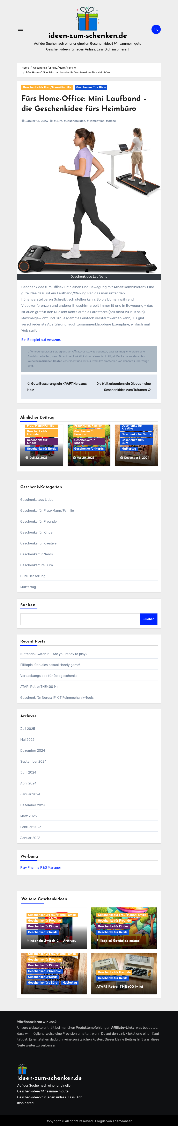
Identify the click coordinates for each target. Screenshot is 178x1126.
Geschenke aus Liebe (36, 498)
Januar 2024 (30, 793)
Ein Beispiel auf (33, 340)
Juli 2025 (27, 727)
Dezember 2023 (32, 804)
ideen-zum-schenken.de (88, 36)
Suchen (28, 604)
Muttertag (129, 449)
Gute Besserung (32, 575)
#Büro (58, 121)
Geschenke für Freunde (37, 433)
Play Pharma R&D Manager (40, 866)
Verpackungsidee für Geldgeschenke (48, 675)
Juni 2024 (28, 771)
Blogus (100, 1120)
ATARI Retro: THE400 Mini (40, 685)
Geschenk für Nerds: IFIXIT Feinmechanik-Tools (57, 696)
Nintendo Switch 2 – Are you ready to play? (53, 653)
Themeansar (122, 1120)
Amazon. (53, 340)
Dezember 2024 (32, 749)
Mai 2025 (27, 738)
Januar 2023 (30, 837)
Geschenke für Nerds (41, 449)
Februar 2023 (31, 826)
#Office (111, 121)
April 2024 (28, 782)
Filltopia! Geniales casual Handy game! (50, 664)
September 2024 (33, 760)
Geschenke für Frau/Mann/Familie (47, 87)
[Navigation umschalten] (20, 29)
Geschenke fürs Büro (91, 87)
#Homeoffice (95, 121)
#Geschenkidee (74, 121)
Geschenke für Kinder (37, 441)
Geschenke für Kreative (132, 427)
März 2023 (28, 815)
